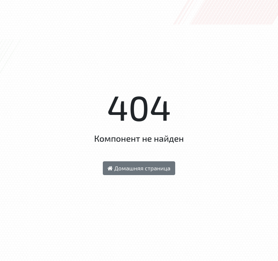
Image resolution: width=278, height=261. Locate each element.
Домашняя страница (139, 168)
